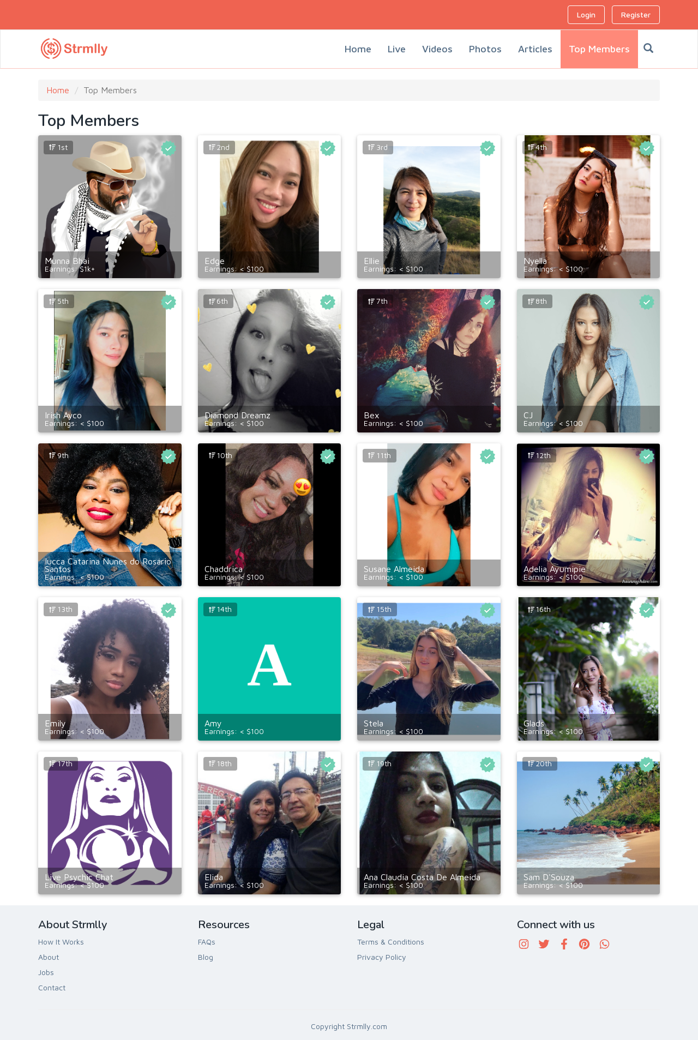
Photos (485, 49)
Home (358, 49)
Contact (51, 987)
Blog (205, 956)
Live (397, 49)
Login (586, 14)
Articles (535, 49)
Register (636, 14)
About (48, 956)
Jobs (46, 972)
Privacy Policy (381, 956)
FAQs (206, 941)
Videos (437, 49)
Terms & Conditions (390, 941)
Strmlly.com (367, 1026)
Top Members (599, 49)
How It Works (61, 941)
